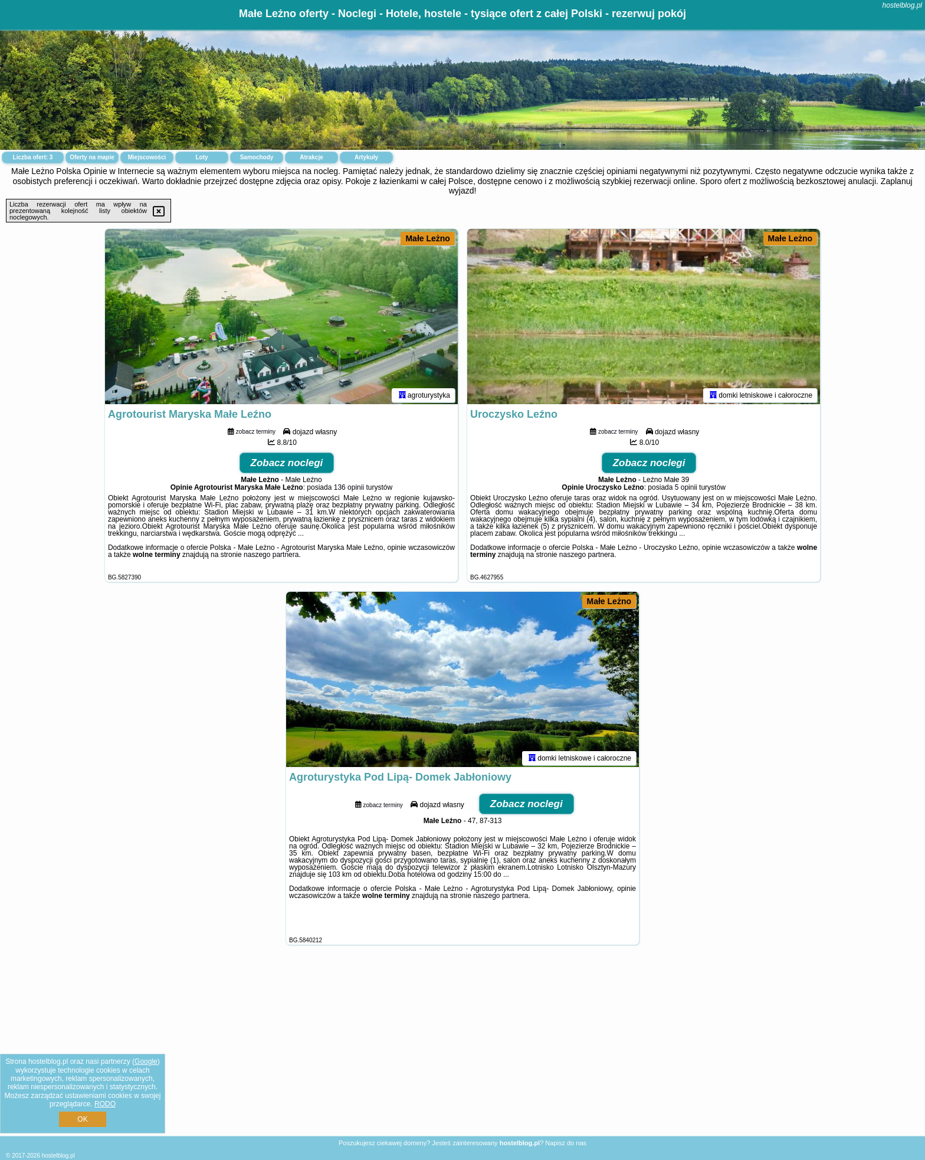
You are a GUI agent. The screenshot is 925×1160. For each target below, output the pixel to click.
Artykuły (366, 157)
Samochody (257, 157)
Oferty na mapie (92, 157)
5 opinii (686, 489)
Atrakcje (311, 157)
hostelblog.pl (902, 5)
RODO (105, 1104)
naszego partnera (271, 556)
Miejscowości (147, 157)
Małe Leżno (427, 238)
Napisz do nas (565, 1142)
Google (146, 1061)
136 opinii (349, 489)
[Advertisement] (462, 1050)
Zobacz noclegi (287, 464)
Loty (201, 157)
